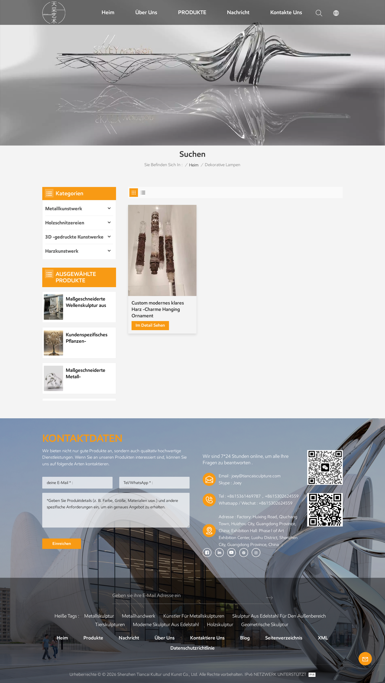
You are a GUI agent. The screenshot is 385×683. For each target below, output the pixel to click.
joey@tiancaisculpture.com (256, 475)
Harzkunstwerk (61, 251)
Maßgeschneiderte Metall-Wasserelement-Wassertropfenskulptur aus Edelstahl (88, 373)
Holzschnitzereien (64, 223)
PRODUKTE (192, 12)
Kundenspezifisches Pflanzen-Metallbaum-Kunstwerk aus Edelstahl (86, 338)
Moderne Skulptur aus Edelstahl (166, 624)
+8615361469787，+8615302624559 (263, 496)
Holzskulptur (220, 624)
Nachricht (238, 12)
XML (323, 638)
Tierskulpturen (110, 624)
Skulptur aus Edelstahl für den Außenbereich (279, 616)
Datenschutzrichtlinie (192, 648)
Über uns (146, 12)
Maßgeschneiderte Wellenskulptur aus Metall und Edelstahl (86, 302)
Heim (108, 12)
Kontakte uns (286, 12)
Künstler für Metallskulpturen (193, 616)
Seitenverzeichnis (283, 638)
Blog (245, 638)
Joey (237, 482)
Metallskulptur (99, 616)
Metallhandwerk (138, 616)
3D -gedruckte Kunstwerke (74, 237)
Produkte (93, 638)
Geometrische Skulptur (264, 624)
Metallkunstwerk (63, 209)
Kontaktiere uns (207, 638)
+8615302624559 (275, 503)
